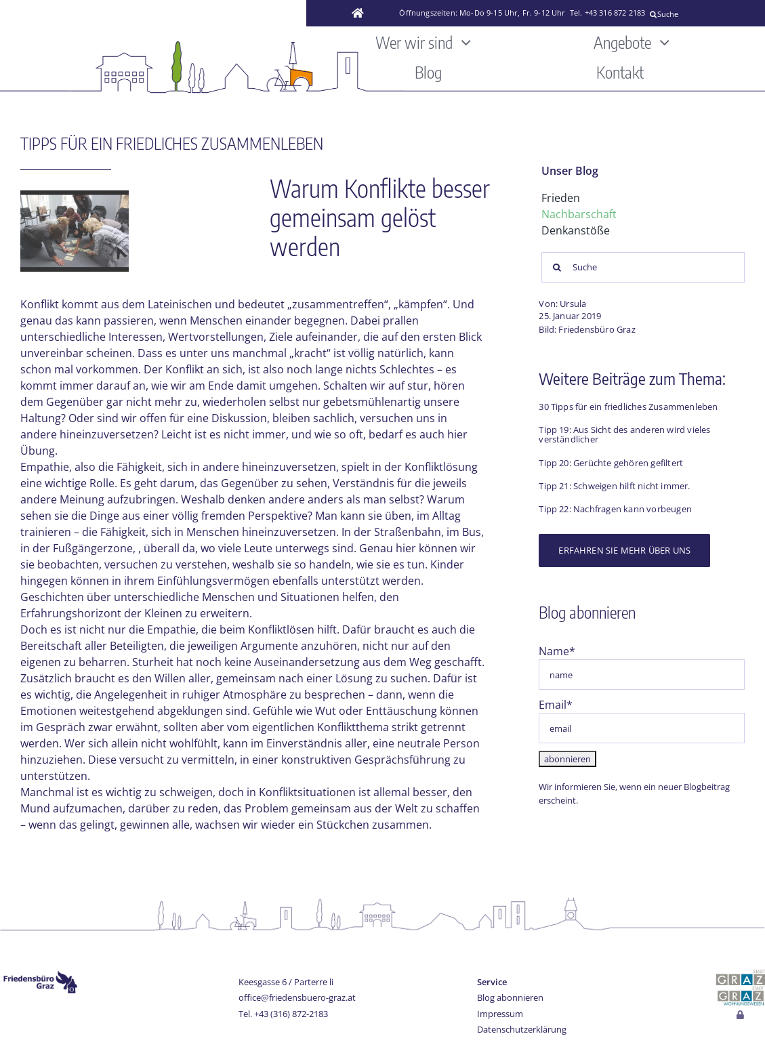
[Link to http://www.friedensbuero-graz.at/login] (740, 1015)
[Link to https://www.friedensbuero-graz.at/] (358, 13)
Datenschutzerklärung (521, 1029)
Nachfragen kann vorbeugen (633, 509)
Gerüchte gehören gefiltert (628, 463)
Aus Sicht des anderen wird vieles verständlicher (624, 434)
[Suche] (702, 14)
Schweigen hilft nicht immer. (631, 486)
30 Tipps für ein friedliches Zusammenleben (628, 406)
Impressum (500, 1014)
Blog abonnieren (510, 997)
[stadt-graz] (740, 975)
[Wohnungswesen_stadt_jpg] (740, 990)
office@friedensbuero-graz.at (297, 997)
